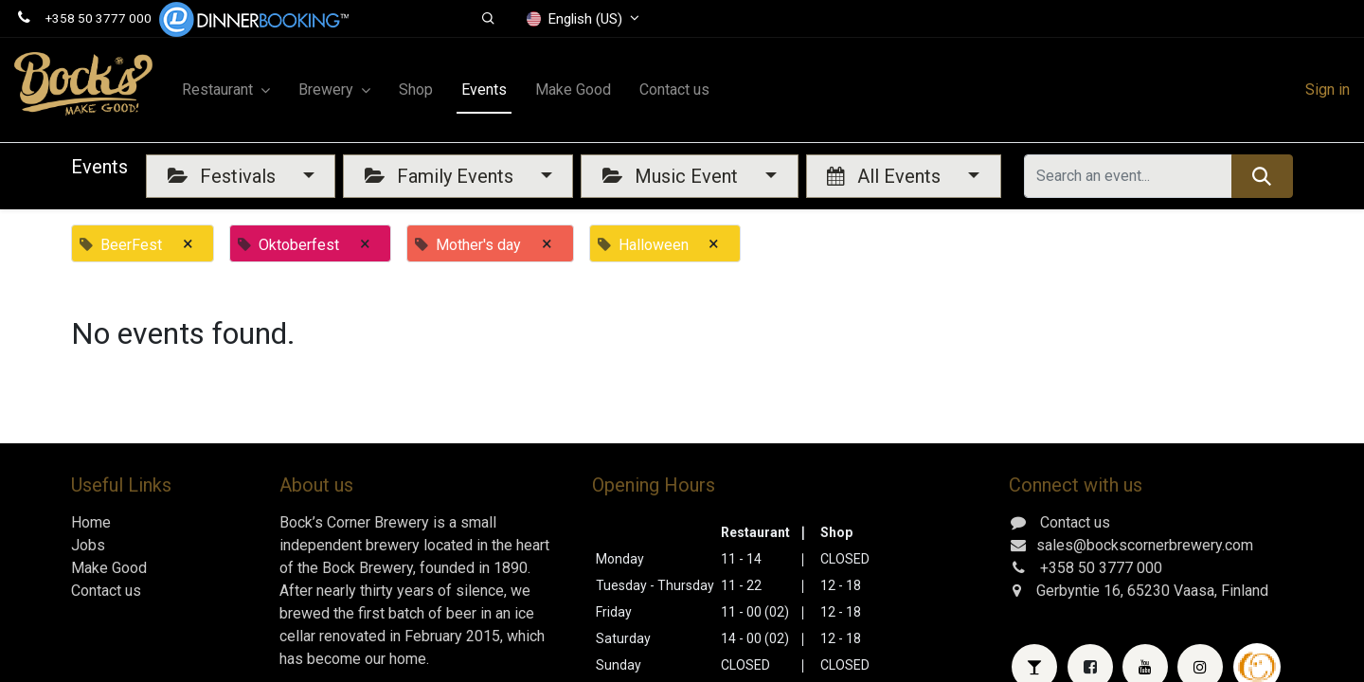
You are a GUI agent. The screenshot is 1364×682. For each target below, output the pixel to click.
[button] (488, 19)
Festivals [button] (224, 176)
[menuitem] (416, 90)
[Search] (1262, 176)
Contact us (106, 591)
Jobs (88, 545)
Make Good (109, 568)
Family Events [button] (441, 176)
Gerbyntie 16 (1078, 591)
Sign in (1327, 90)
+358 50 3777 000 (98, 18)
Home (91, 522)
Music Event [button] (672, 176)
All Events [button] (886, 176)
